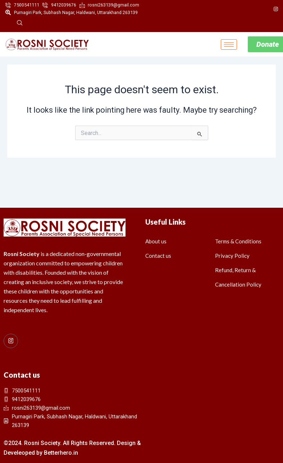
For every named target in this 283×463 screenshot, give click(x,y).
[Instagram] (275, 9)
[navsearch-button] (19, 24)
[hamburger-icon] (229, 45)
